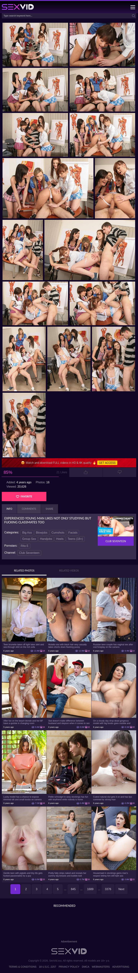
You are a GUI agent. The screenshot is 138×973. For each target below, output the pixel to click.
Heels (60, 538)
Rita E (25, 545)
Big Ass (27, 532)
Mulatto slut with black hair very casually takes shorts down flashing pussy (67, 645)
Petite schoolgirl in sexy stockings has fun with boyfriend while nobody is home (68, 798)
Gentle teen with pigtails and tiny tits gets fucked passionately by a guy (22, 874)
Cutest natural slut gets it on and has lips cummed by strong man (112, 798)
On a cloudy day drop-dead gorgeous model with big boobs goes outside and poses (111, 722)
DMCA (85, 966)
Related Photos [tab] (24, 570)
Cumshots (57, 532)
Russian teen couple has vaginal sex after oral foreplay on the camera (113, 645)
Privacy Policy (69, 966)
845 (73, 889)
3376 (108, 889)
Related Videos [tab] (69, 570)
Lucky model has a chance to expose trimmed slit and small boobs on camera (22, 798)
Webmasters (101, 966)
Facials (73, 532)
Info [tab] (9, 508)
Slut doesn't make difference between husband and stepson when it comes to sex (69, 722)
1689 (90, 889)
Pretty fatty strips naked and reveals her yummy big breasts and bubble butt (67, 874)
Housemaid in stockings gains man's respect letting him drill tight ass (110, 874)
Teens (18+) (75, 538)
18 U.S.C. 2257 (47, 966)
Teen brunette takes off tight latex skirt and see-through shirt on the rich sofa (23, 645)
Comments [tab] (29, 508)
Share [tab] (49, 508)
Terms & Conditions (22, 966)
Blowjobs (41, 532)
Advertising (120, 966)
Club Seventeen (29, 552)
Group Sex (29, 538)
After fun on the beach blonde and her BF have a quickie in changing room (23, 722)
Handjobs (46, 538)
